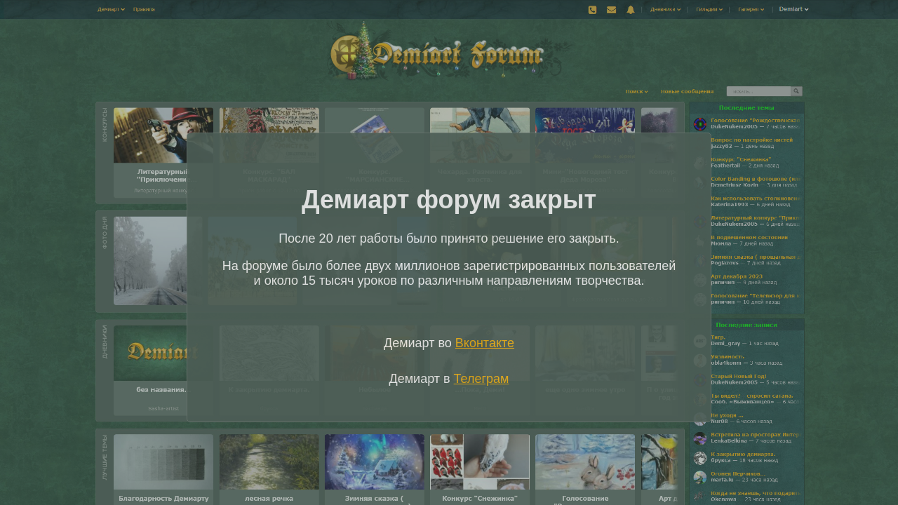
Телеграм (481, 379)
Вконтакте (484, 343)
